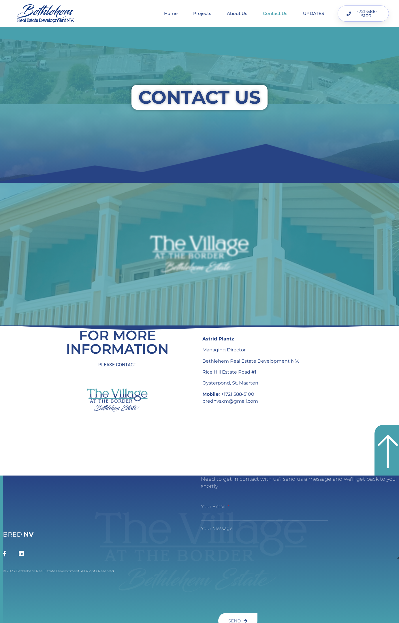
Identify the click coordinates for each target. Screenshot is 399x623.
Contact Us (275, 13)
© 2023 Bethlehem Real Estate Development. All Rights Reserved (58, 571)
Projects (202, 13)
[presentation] (224, 586)
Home (171, 13)
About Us (237, 13)
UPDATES (313, 13)
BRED (18, 534)
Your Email (214, 506)
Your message (216, 528)
